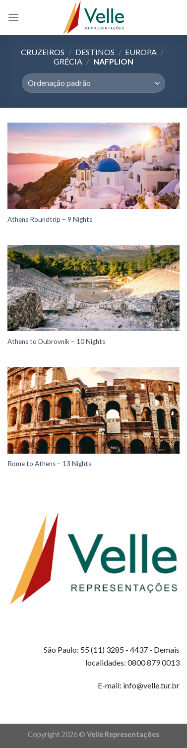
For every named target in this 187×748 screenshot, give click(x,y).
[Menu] (13, 17)
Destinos (95, 52)
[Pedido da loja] (93, 83)
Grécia (68, 61)
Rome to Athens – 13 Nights (49, 464)
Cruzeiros (42, 52)
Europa (141, 52)
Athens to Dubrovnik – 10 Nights (56, 341)
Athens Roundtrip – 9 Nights (49, 219)
